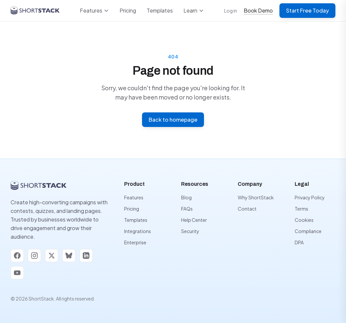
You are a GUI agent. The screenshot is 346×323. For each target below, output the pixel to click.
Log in (230, 11)
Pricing (128, 10)
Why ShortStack (256, 197)
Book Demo (258, 10)
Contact (247, 209)
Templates (160, 10)
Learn (193, 10)
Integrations (137, 231)
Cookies (304, 220)
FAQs (187, 209)
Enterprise (135, 242)
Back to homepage (173, 119)
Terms (301, 209)
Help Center (194, 220)
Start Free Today (307, 10)
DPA (299, 242)
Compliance (308, 231)
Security (190, 231)
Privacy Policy (310, 197)
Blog (186, 197)
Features (94, 10)
